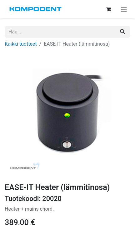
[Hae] (122, 32)
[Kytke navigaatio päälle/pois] (123, 9)
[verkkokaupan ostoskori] (108, 9)
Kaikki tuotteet (21, 44)
